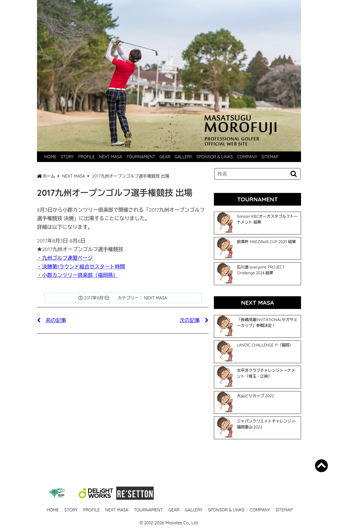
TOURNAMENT (140, 156)
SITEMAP (270, 156)
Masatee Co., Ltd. (181, 522)
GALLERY (183, 156)
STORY (67, 156)
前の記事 (51, 320)
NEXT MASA (110, 156)
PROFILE (86, 156)
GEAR (164, 156)
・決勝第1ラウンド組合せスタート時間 (81, 266)
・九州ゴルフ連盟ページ (65, 258)
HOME (50, 156)
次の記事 (194, 320)
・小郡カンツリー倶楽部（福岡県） (77, 275)
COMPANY (247, 156)
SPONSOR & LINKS (214, 156)
